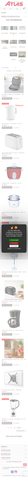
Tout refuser (14, 243)
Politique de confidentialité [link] (13, 248)
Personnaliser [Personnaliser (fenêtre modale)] (14, 246)
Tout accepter (14, 240)
